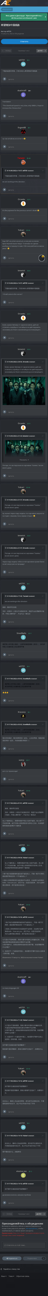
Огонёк (21, 199)
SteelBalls (21, 633)
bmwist (21, 270)
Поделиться (12, 1258)
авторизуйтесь (32, 1228)
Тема (11, 1276)
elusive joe (21, 1171)
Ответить (24, 41)
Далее (40, 51)
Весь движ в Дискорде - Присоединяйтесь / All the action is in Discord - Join (24, 17)
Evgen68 (22, 127)
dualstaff (21, 90)
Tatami (25, 596)
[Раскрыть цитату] (6, 171)
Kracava (22, 712)
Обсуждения (19, 34)
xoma (21, 760)
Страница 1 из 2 (24, 51)
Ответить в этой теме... (15, 1245)
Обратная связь (22, 1276)
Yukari (21, 230)
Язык (3, 1276)
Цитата (11, 79)
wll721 (9, 31)
